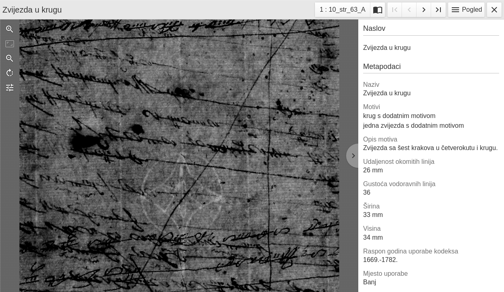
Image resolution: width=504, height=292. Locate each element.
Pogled (466, 10)
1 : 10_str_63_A (342, 10)
